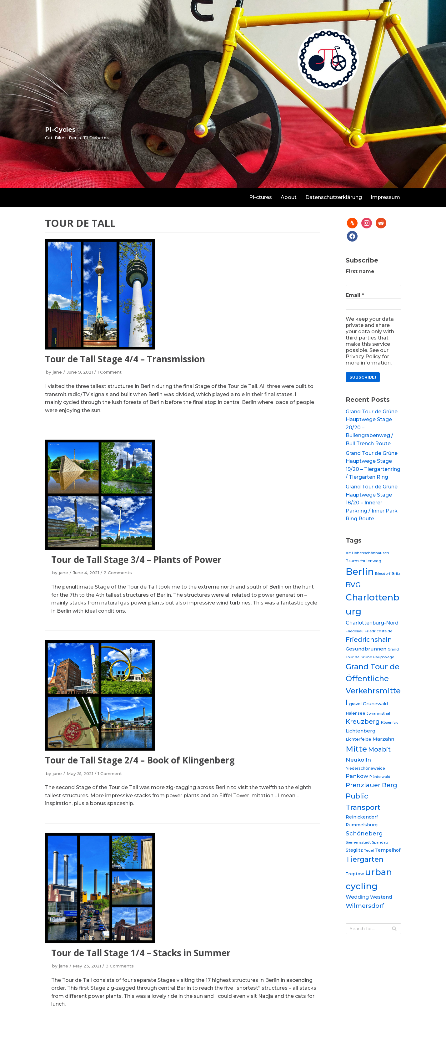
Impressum (385, 197)
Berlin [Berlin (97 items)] (360, 571)
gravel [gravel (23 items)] (355, 703)
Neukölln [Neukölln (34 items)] (358, 759)
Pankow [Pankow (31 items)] (357, 776)
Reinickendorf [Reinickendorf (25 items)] (362, 817)
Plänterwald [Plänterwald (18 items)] (379, 777)
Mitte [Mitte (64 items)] (356, 748)
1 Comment (110, 372)
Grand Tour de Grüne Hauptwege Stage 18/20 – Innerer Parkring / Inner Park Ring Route (372, 503)
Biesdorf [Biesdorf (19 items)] (382, 573)
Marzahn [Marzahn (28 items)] (383, 739)
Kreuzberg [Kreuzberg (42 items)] (363, 721)
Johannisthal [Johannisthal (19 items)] (378, 713)
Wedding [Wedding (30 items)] (357, 897)
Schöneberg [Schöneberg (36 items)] (364, 833)
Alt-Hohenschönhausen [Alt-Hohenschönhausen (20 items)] (367, 553)
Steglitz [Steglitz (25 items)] (354, 850)
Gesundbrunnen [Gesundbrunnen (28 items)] (366, 649)
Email (355, 295)
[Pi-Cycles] (77, 133)
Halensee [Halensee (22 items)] (355, 713)
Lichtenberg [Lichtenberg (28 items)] (361, 731)
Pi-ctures (260, 197)
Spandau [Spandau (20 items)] (380, 842)
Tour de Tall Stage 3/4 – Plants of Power (136, 559)
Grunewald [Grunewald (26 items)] (375, 704)
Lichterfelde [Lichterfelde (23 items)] (358, 739)
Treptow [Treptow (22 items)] (355, 873)
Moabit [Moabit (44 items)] (379, 749)
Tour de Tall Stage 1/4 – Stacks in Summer (141, 953)
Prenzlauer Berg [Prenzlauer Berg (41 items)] (371, 785)
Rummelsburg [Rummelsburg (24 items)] (362, 824)
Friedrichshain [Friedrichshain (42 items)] (369, 639)
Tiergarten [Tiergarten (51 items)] (364, 859)
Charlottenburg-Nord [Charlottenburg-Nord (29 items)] (372, 623)
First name (360, 271)
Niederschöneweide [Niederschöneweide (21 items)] (365, 768)
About (289, 197)
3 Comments (120, 965)
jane (57, 372)
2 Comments (118, 572)
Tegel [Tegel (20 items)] (369, 850)
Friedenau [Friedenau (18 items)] (354, 631)
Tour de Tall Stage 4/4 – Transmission (125, 359)
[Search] (373, 928)
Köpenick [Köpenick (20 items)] (389, 722)
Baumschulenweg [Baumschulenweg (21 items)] (363, 561)
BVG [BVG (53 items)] (353, 584)
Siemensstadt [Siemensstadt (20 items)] (358, 842)
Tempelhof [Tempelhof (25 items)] (387, 850)
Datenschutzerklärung (333, 197)
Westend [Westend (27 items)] (381, 897)
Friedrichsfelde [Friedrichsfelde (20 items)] (378, 631)
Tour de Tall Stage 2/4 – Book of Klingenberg (140, 760)
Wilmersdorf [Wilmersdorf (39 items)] (365, 905)
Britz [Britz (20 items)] (396, 573)
